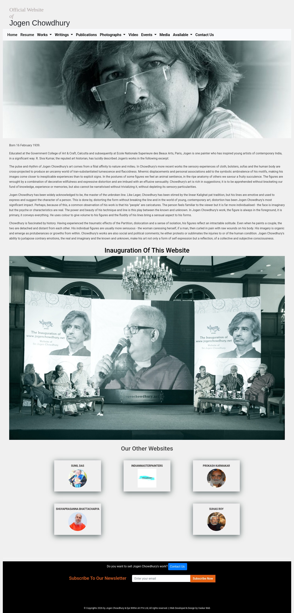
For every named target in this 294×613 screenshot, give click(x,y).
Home (13, 34)
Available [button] (181, 34)
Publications (86, 34)
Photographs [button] (111, 34)
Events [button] (147, 34)
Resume (28, 34)
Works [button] (43, 34)
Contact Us (204, 34)
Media (165, 34)
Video (133, 34)
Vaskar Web (204, 608)
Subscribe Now (203, 578)
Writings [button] (62, 34)
